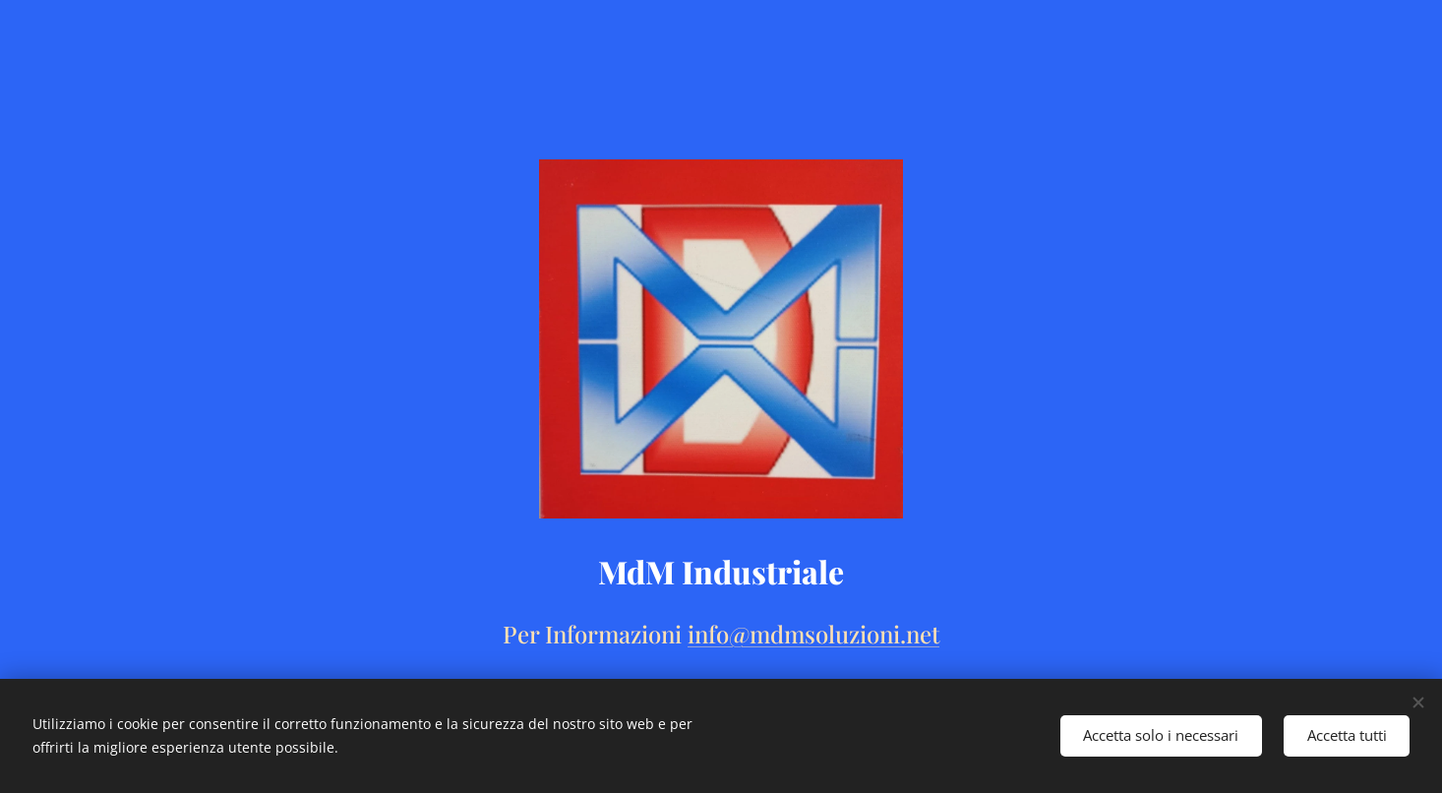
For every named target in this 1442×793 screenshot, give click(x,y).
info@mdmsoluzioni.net (813, 633)
